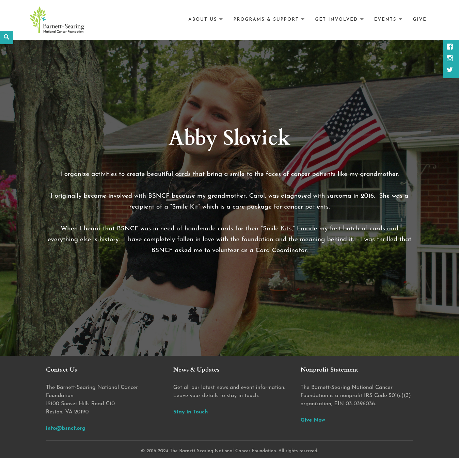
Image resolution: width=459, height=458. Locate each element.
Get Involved (336, 19)
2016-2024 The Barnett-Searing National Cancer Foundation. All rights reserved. (232, 451)
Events (385, 19)
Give (420, 19)
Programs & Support (266, 19)
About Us (202, 19)
